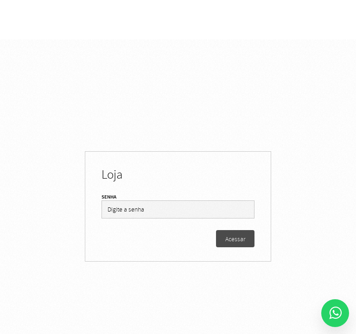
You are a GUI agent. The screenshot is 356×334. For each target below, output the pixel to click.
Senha (109, 196)
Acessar (235, 239)
